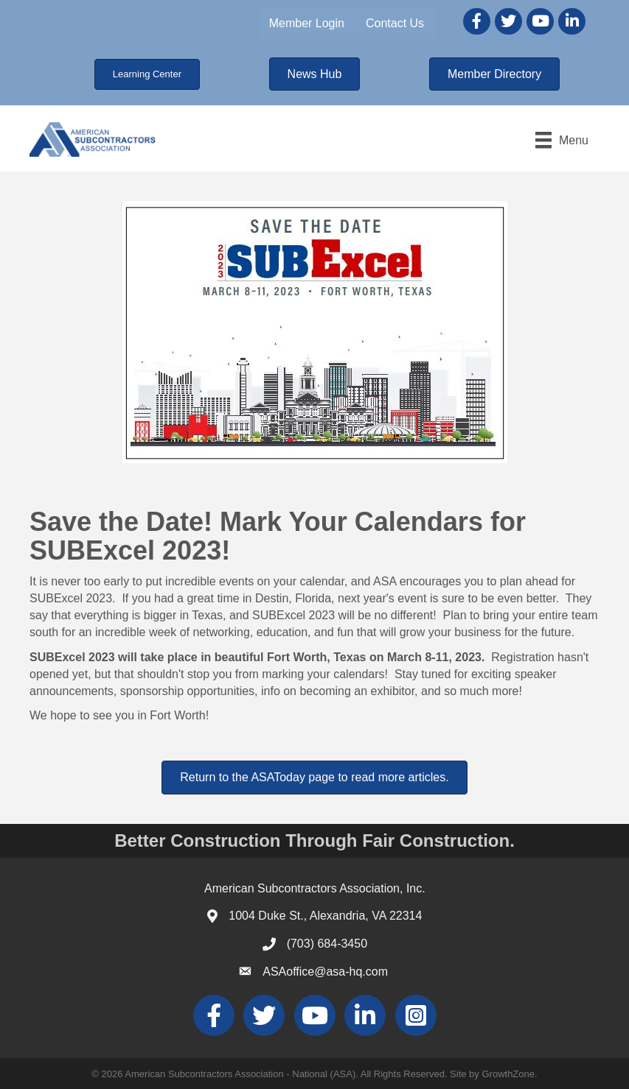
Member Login (306, 23)
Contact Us (395, 23)
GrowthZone (508, 1073)
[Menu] (562, 139)
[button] (147, 74)
